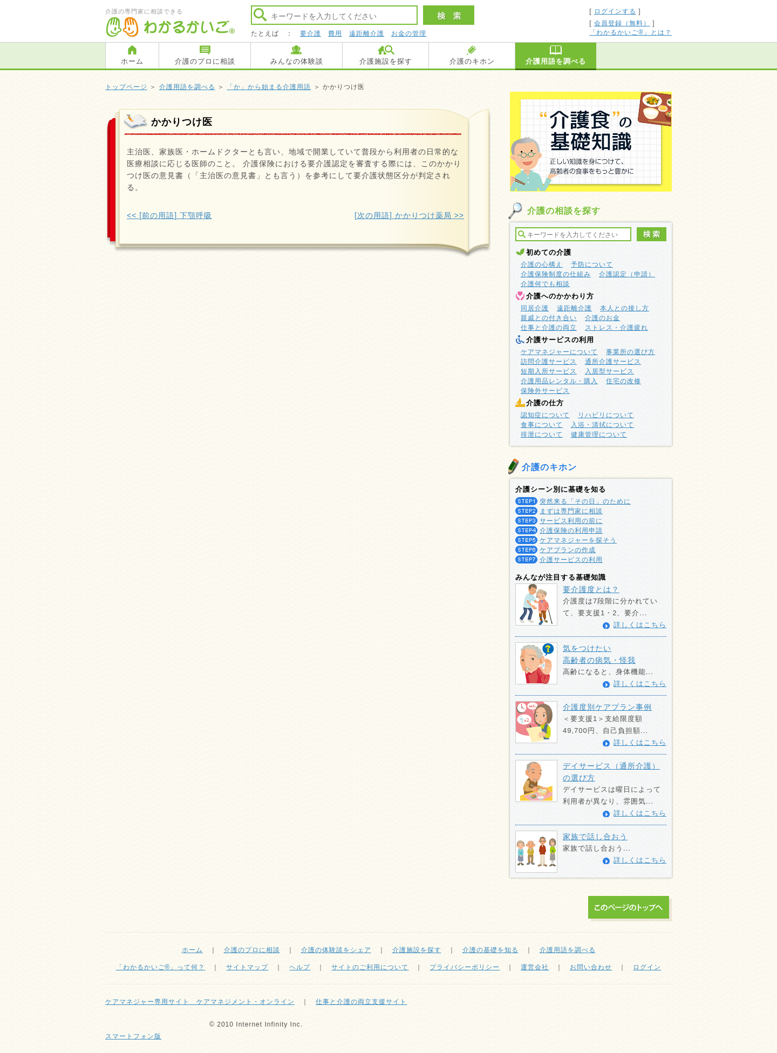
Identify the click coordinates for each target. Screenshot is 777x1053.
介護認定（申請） (627, 274)
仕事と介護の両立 (549, 327)
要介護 (310, 33)
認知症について (545, 415)
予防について (592, 264)
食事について (542, 425)
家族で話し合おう (595, 836)
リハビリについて (606, 415)
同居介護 (535, 308)
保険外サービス (545, 391)
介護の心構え (542, 264)
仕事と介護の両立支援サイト (361, 1002)
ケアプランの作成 (568, 550)
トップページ (126, 87)
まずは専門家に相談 (571, 511)
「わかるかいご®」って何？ (161, 967)
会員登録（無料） (622, 23)
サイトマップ (247, 967)
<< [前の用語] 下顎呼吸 (169, 215)
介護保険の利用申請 (571, 530)
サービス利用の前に (571, 521)
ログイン (647, 967)
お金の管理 (408, 33)
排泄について (542, 434)
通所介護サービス (613, 361)
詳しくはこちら (640, 625)
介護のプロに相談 (205, 61)
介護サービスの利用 (571, 559)
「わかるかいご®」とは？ (630, 32)
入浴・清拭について (602, 425)
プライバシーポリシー (465, 967)
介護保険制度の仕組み (556, 274)
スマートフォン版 (133, 1036)
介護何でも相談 (545, 284)
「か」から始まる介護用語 (269, 87)
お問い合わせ (591, 967)
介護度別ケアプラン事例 (607, 707)
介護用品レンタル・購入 (559, 381)
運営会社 (535, 967)
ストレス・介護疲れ (616, 327)
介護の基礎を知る (490, 950)
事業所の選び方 (630, 352)
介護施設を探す (385, 61)
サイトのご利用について (369, 967)
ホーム (132, 61)
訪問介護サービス (549, 361)
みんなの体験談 (296, 61)
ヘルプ (299, 967)
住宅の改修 (623, 381)
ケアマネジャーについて (559, 352)
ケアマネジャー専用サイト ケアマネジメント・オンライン (200, 1002)
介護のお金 (602, 318)
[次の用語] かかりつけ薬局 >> (409, 215)
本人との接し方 (624, 308)
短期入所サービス (549, 371)
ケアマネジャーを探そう (578, 540)
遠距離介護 (366, 33)
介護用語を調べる (556, 61)
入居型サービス (609, 371)
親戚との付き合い (549, 318)
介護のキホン (472, 61)
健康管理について (599, 434)
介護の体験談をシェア (336, 950)
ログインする (615, 11)
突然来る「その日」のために (585, 501)
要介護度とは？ (591, 589)
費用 (335, 33)
